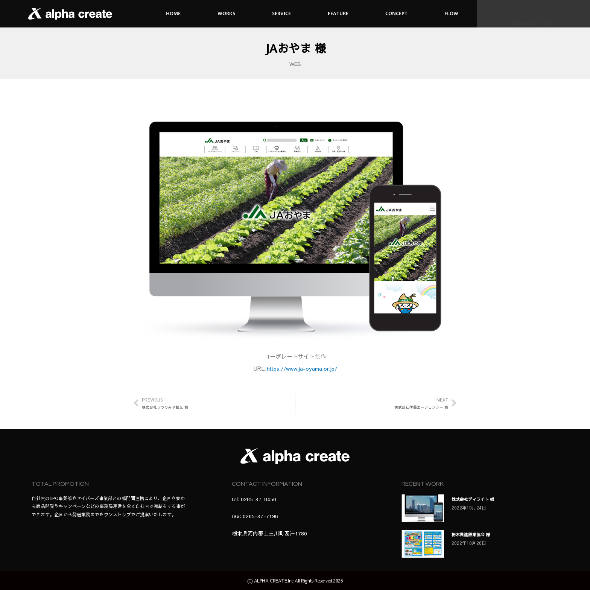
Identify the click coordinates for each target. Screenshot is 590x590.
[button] (533, 22)
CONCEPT (396, 14)
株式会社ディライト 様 (481, 498)
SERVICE (281, 14)
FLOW (451, 14)
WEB (295, 64)
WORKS (226, 14)
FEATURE (338, 14)
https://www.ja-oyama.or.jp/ (302, 368)
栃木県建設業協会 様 (478, 534)
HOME (173, 14)
